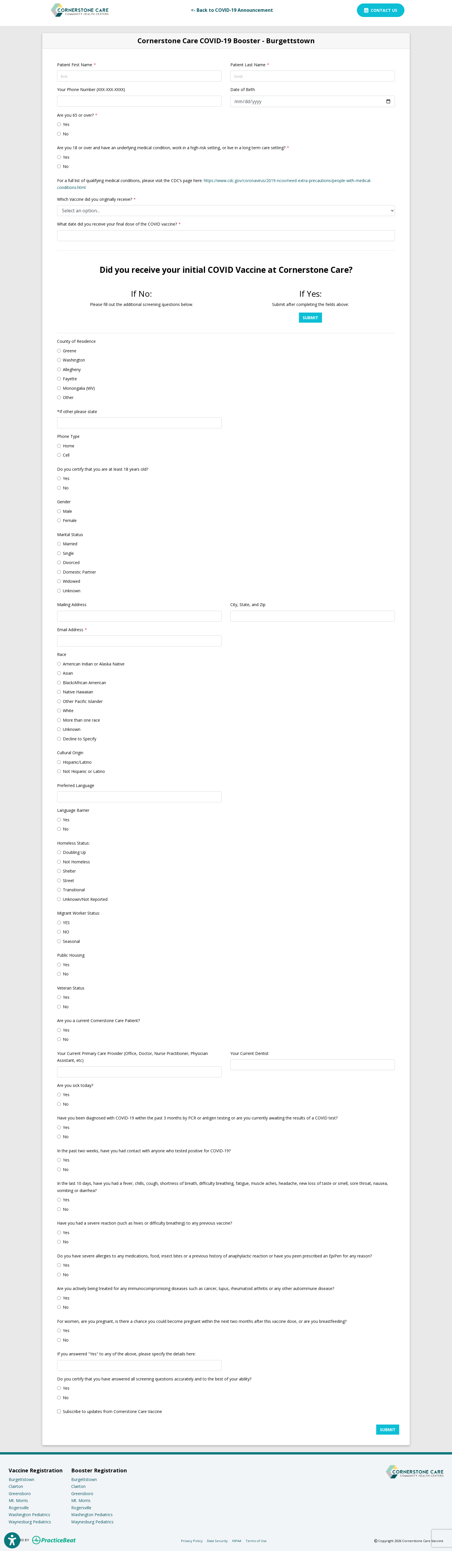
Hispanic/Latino (77, 762)
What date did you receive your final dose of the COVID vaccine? (117, 224)
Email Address (70, 629)
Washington (74, 360)
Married (70, 543)
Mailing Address (71, 604)
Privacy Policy (192, 1540)
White (68, 710)
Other (68, 397)
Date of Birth (242, 89)
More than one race (81, 720)
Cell (66, 455)
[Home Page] (79, 9)
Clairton (16, 1486)
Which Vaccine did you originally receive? (94, 199)
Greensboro (20, 1493)
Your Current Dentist (249, 1053)
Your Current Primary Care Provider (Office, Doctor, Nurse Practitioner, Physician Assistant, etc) (132, 1057)
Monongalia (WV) (79, 388)
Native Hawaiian (78, 692)
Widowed (71, 581)
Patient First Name (74, 64)
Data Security (217, 1540)
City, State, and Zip (247, 604)
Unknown (71, 590)
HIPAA (236, 1540)
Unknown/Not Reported (85, 899)
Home (68, 446)
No (66, 134)
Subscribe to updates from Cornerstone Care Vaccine (112, 1411)
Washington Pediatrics (29, 1514)
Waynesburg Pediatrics (30, 1521)
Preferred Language (75, 785)
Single (68, 553)
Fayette (70, 378)
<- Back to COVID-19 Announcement (233, 9)
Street (68, 880)
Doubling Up (74, 852)
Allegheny (72, 369)
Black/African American (84, 682)
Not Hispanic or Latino (84, 771)
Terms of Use (256, 1540)
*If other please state (77, 411)
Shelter (69, 871)
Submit (310, 317)
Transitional (74, 889)
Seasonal (71, 941)
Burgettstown (21, 1479)
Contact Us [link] (380, 10)
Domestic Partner (79, 572)
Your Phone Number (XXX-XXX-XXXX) (91, 89)
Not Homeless (76, 862)
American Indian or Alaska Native (94, 664)
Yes (66, 124)
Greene (69, 350)
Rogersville (19, 1507)
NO (66, 932)
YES (66, 922)
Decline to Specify (79, 739)
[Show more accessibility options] (12, 1540)
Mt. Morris (18, 1500)
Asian (68, 673)
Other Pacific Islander (83, 701)
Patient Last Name (247, 64)
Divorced (71, 562)
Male (67, 511)
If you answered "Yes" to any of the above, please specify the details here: (126, 1354)
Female (70, 520)
